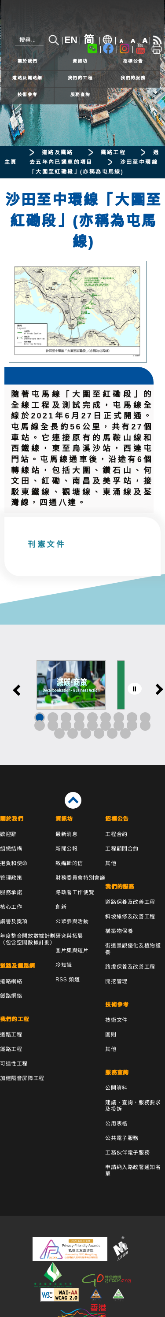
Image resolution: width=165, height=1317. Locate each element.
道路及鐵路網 (27, 77)
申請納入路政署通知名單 (133, 1170)
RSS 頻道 (67, 980)
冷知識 (63, 965)
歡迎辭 (8, 834)
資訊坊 (80, 61)
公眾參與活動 (72, 921)
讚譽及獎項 (14, 921)
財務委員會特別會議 (80, 878)
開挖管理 (116, 981)
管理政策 (11, 878)
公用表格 (116, 1124)
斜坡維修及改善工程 (130, 917)
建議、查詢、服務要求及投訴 (133, 1105)
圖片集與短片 (72, 950)
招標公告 (133, 61)
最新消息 (66, 834)
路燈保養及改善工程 (130, 967)
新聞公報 (66, 849)
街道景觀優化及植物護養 (133, 949)
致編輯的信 (69, 863)
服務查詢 (80, 94)
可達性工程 (14, 1064)
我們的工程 (80, 77)
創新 (60, 907)
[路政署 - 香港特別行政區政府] (82, 18)
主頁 (10, 162)
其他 (110, 863)
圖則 (110, 1035)
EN (70, 40)
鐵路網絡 (11, 996)
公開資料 (116, 1088)
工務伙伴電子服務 (127, 1153)
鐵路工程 (113, 152)
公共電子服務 (122, 1138)
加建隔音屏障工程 (22, 1078)
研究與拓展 (69, 936)
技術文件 (116, 1020)
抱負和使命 (14, 863)
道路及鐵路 (57, 152)
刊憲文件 (47, 545)
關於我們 (28, 61)
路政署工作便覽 (74, 892)
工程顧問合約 (122, 849)
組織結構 (11, 849)
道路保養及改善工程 (130, 902)
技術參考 (28, 94)
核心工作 (11, 907)
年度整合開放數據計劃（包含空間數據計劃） (27, 939)
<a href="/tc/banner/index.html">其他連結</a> (82, 695)
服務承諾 (11, 892)
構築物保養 (119, 931)
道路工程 (11, 1035)
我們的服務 (133, 77)
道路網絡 (11, 981)
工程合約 (116, 834)
